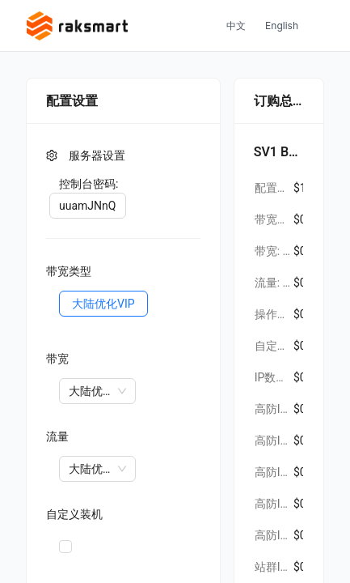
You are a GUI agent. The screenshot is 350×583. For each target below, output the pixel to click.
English (281, 25)
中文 (236, 25)
